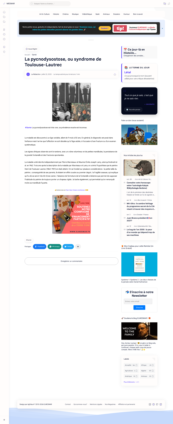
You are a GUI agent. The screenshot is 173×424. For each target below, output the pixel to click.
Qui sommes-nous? (80, 415)
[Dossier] (140, 225)
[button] (165, 3)
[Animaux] (106, 14)
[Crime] (150, 211)
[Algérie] (147, 381)
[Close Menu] (162, 28)
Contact (68, 415)
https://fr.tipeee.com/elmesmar (77, 201)
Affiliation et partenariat (126, 415)
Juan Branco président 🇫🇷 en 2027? (139, 230)
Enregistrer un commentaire (71, 272)
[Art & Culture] (44, 14)
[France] (146, 225)
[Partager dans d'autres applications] (78, 257)
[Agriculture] (131, 381)
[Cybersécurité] (143, 237)
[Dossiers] (116, 14)
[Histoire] (56, 14)
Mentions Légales (96, 415)
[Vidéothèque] (87, 14)
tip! (120, 28)
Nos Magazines (110, 415)
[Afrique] (147, 376)
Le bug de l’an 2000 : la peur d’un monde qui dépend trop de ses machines (141, 243)
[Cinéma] (65, 14)
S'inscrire (139, 318)
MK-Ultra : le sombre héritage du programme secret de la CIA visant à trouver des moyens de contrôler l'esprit (141, 217)
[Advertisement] (91, 46)
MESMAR (11, 3)
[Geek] (97, 14)
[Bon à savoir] (138, 14)
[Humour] (127, 14)
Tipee (67, 201)
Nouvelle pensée (133, 120)
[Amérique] (131, 387)
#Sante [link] (28, 138)
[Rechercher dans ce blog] (50, 3)
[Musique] (75, 14)
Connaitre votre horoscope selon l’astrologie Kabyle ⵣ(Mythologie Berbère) (138, 196)
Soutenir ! (104, 28)
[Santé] (29, 251)
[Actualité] (131, 376)
